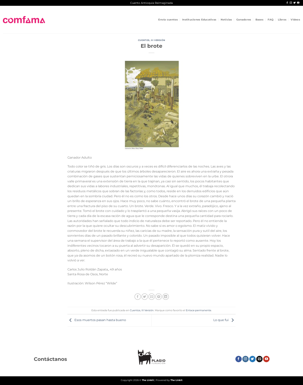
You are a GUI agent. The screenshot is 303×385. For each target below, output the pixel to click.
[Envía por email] (151, 296)
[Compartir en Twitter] (144, 296)
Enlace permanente (198, 310)
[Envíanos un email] (259, 359)
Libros (282, 19)
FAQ (270, 19)
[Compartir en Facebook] (137, 296)
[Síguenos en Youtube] (298, 3)
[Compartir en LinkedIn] (166, 296)
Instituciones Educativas (199, 19)
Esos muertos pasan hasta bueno (96, 320)
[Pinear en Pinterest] (158, 296)
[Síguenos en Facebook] (287, 3)
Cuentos (144, 40)
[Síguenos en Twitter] (294, 3)
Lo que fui (224, 320)
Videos (295, 19)
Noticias (226, 19)
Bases (259, 19)
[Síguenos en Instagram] (291, 3)
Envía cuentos (168, 19)
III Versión (158, 40)
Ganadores (243, 19)
